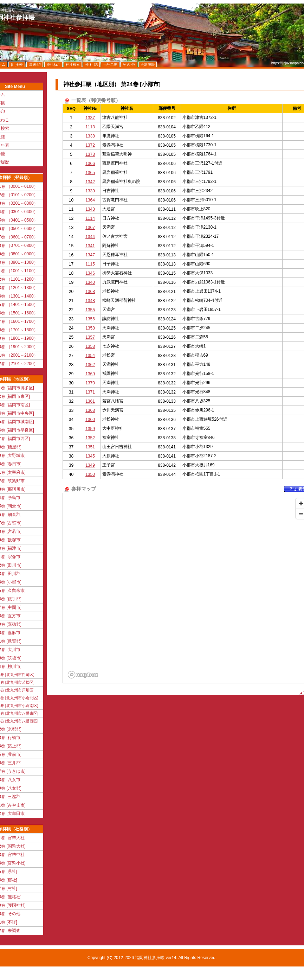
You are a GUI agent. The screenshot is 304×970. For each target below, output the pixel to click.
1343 (90, 209)
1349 (90, 465)
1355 (90, 309)
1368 (90, 291)
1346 (90, 273)
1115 (90, 264)
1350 (90, 474)
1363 (90, 410)
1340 (90, 282)
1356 (90, 319)
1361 (90, 401)
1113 (90, 127)
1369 (90, 373)
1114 (90, 218)
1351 (90, 447)
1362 (90, 364)
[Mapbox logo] (82, 675)
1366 (90, 163)
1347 (90, 255)
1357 (90, 337)
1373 (90, 154)
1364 (90, 200)
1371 (90, 392)
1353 (90, 346)
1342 (90, 181)
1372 (90, 145)
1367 (90, 227)
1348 (90, 300)
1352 (90, 437)
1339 (90, 191)
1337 (90, 117)
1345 (90, 456)
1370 (90, 383)
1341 (90, 245)
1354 (90, 355)
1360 (90, 419)
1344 (90, 236)
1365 (90, 172)
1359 (90, 428)
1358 (90, 328)
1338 (90, 136)
